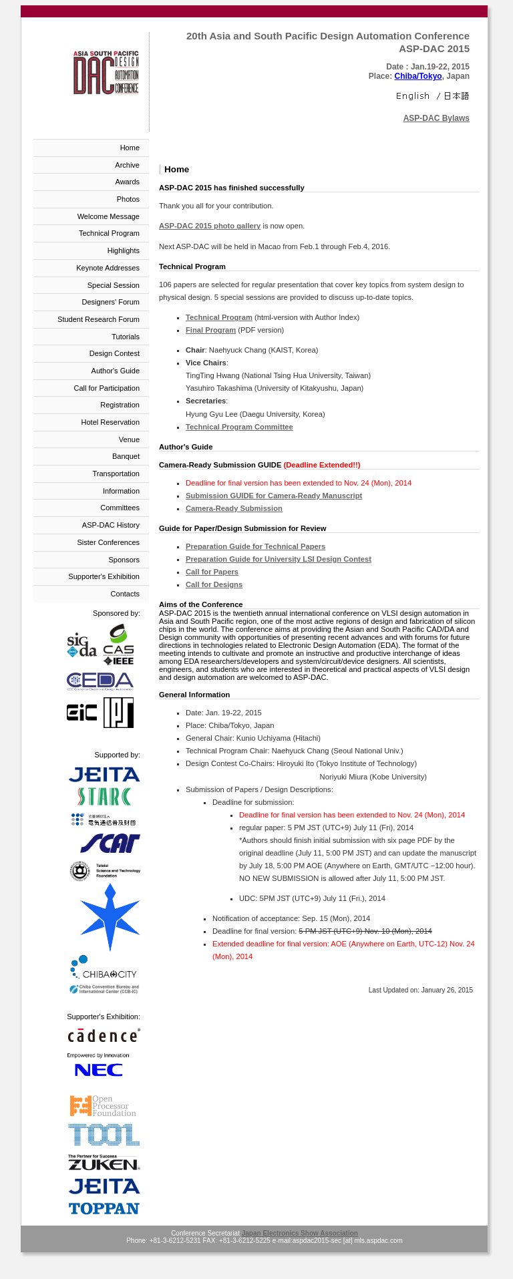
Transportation (116, 474)
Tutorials (126, 337)
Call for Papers (212, 572)
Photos (128, 199)
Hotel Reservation (110, 422)
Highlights (124, 250)
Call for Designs (214, 584)
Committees (120, 508)
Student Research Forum (98, 319)
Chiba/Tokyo (418, 76)
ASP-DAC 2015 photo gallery (210, 226)
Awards (128, 182)
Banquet (126, 456)
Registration (120, 405)
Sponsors (124, 560)
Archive (127, 165)
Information (121, 491)
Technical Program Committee (239, 427)
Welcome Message (108, 216)
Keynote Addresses (108, 268)
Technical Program (109, 233)
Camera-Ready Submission (234, 508)
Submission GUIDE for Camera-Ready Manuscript (274, 496)
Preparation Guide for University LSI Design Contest (278, 559)
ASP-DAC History (111, 525)
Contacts (125, 594)
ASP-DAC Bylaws (436, 118)
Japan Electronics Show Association (300, 1233)
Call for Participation (107, 388)
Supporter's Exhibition (104, 576)
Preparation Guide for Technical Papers (255, 546)
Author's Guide (116, 371)
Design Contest (115, 353)
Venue (129, 439)
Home (130, 148)
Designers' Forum (111, 302)
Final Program (211, 330)
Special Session (114, 285)
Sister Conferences (108, 542)
